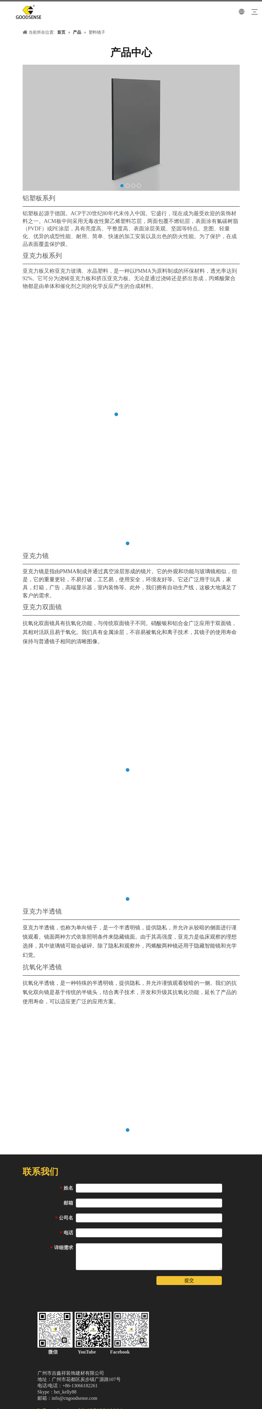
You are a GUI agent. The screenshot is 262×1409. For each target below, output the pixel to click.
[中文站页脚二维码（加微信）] (93, 1329)
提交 (189, 1279)
